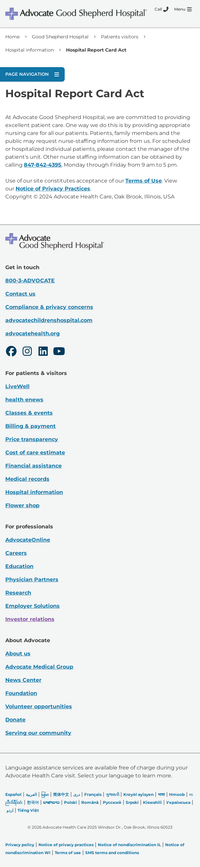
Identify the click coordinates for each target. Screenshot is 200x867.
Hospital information (29, 50)
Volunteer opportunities (38, 706)
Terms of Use (143, 181)
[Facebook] (11, 352)
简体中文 (61, 794)
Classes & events (29, 413)
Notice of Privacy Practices (53, 189)
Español (13, 794)
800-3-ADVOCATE (30, 280)
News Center (23, 680)
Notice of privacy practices (66, 844)
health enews (24, 399)
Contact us (20, 294)
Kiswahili (152, 802)
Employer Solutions (32, 606)
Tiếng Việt (28, 810)
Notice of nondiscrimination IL (129, 844)
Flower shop (22, 505)
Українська (178, 802)
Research (18, 593)
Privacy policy (19, 844)
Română (90, 802)
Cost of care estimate (35, 452)
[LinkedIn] (43, 352)
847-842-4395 (42, 165)
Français (92, 794)
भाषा (161, 794)
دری (76, 794)
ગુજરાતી (112, 794)
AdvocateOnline (27, 540)
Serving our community (38, 733)
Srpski (132, 802)
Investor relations (29, 619)
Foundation (21, 693)
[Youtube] (59, 352)
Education (19, 566)
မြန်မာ (45, 794)
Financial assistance (33, 466)
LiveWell (17, 386)
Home (12, 37)
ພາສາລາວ (51, 802)
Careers (16, 553)
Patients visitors (119, 37)
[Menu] (183, 9)
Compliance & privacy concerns (49, 307)
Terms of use (68, 852)
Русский (112, 802)
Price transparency (31, 439)
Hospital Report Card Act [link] (96, 50)
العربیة (31, 794)
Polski (70, 802)
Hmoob (177, 794)
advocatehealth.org (32, 333)
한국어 (33, 802)
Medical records (27, 479)
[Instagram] (27, 352)
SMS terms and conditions (112, 852)
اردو (10, 810)
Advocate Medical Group (39, 667)
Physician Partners (31, 579)
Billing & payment (30, 426)
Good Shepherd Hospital (60, 37)
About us (18, 653)
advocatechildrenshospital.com (49, 320)
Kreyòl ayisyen (138, 794)
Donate (15, 720)
